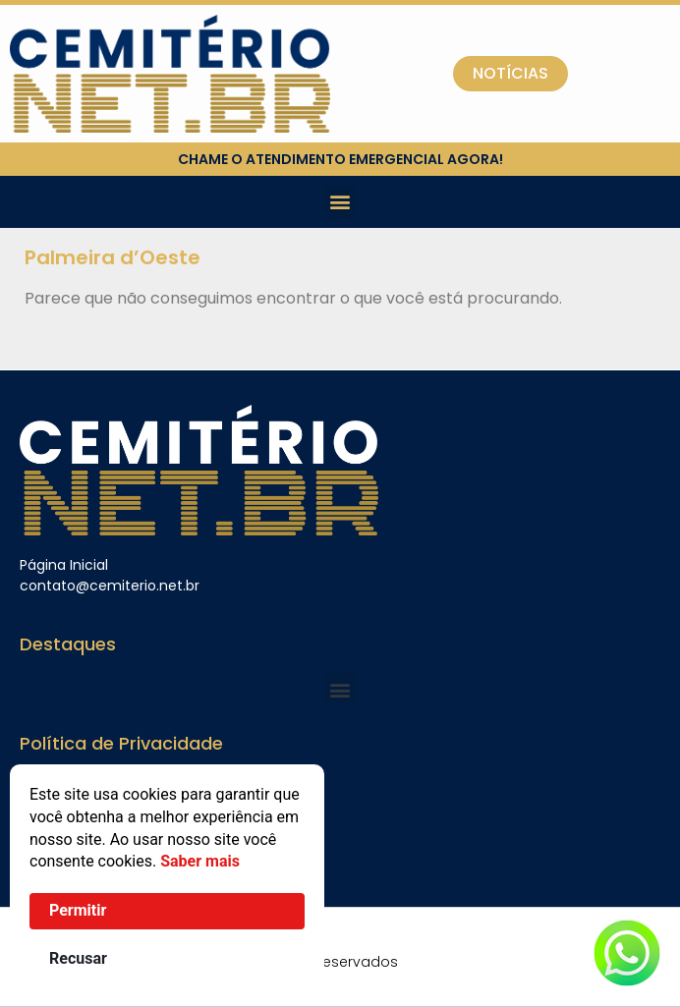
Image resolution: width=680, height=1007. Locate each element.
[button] (340, 202)
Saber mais (200, 861)
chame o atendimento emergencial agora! (340, 159)
